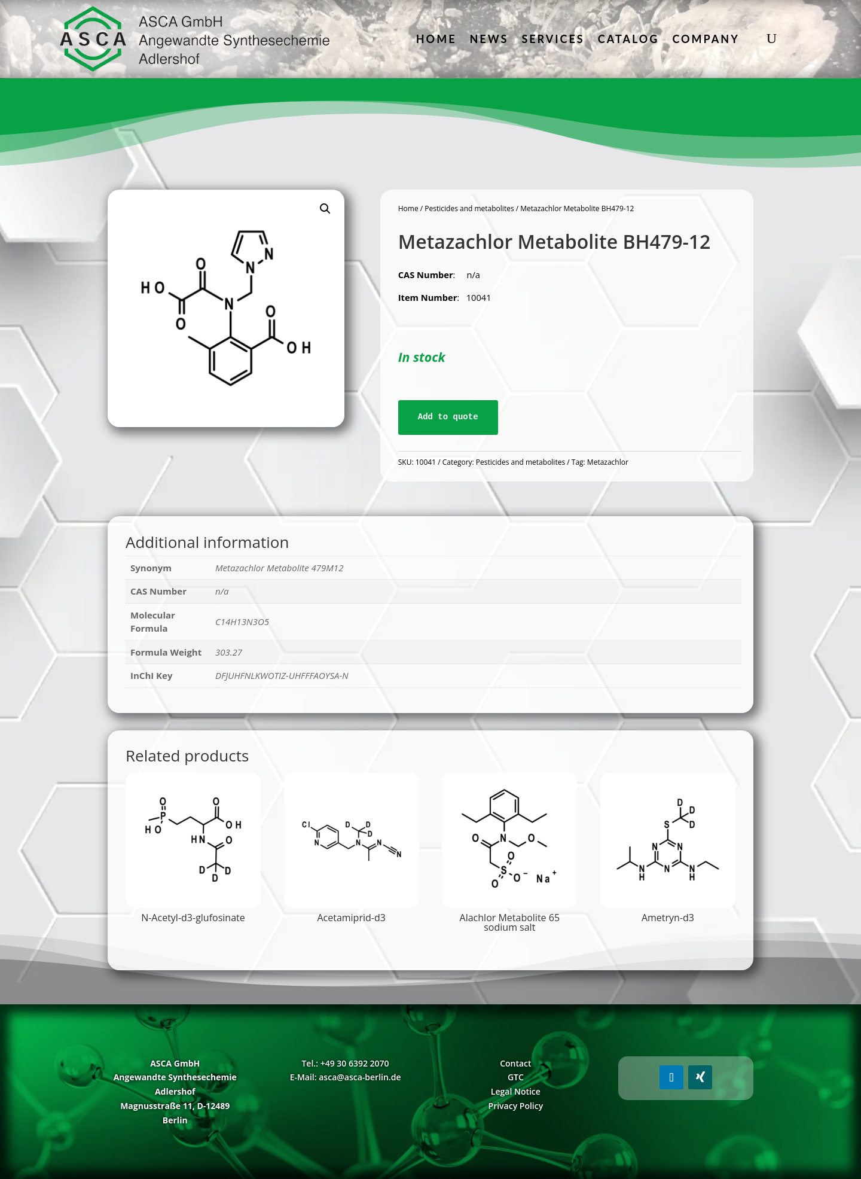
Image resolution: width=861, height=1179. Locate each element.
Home (436, 38)
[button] (325, 209)
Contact (515, 1063)
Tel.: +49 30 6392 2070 (345, 1063)
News (489, 38)
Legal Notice (516, 1091)
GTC (516, 1077)
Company (705, 38)
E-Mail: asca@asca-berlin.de (345, 1077)
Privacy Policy (516, 1105)
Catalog (629, 38)
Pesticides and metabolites (469, 208)
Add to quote (448, 417)
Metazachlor (607, 462)
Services (552, 38)
